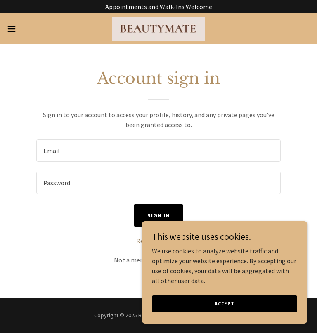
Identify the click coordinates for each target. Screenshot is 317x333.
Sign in (158, 215)
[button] (26, 29)
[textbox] (158, 150)
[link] (159, 29)
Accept (224, 303)
